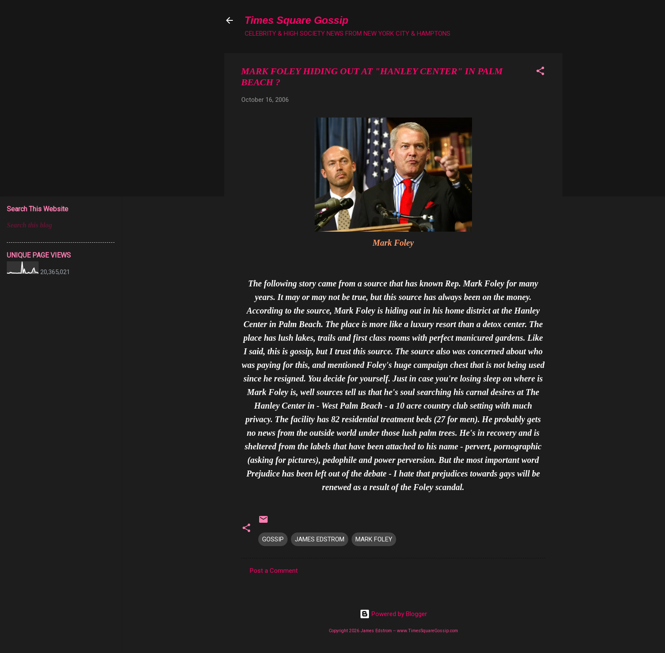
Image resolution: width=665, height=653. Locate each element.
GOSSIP (273, 539)
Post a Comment (274, 571)
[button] (540, 72)
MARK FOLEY (373, 539)
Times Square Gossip (297, 20)
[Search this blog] (61, 225)
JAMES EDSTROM (319, 539)
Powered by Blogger (393, 614)
